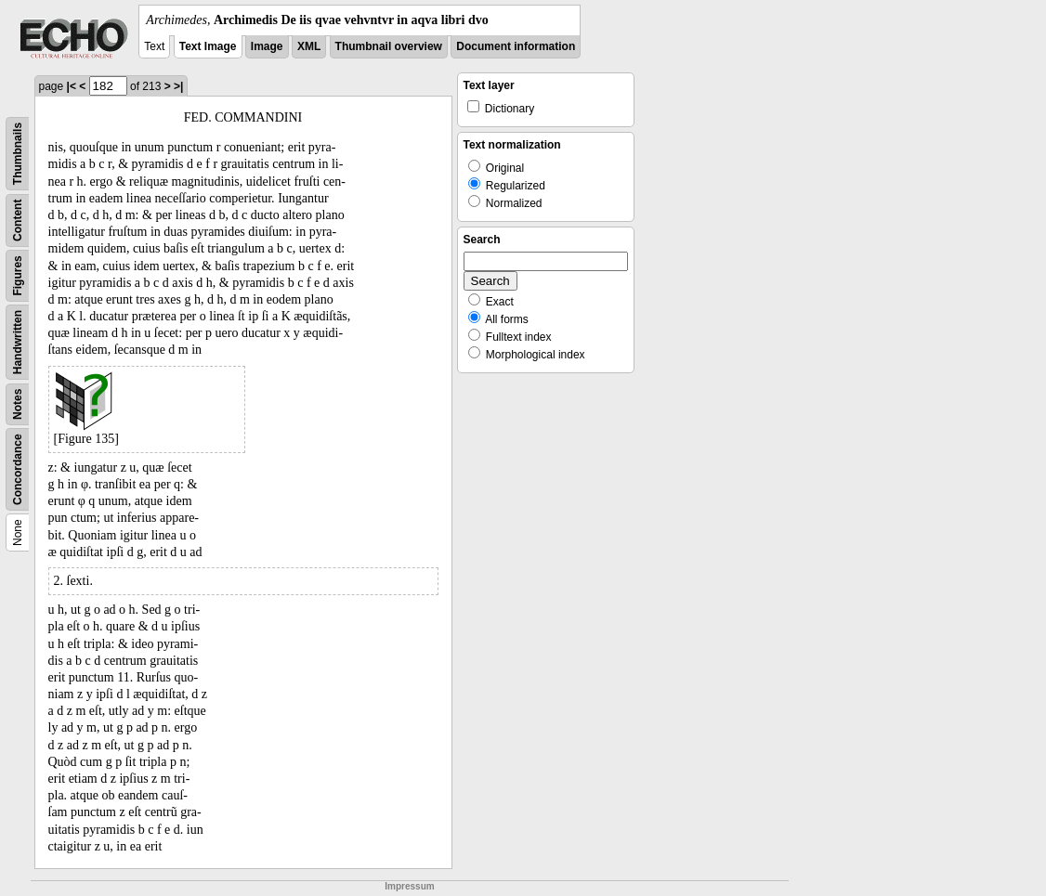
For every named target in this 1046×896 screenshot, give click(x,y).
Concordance (17, 469)
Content (17, 220)
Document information (515, 46)
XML (308, 46)
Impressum (409, 886)
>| (178, 86)
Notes (17, 404)
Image (267, 46)
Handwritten (17, 342)
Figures (17, 275)
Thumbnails (17, 154)
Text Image (208, 46)
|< (71, 86)
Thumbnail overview (388, 46)
